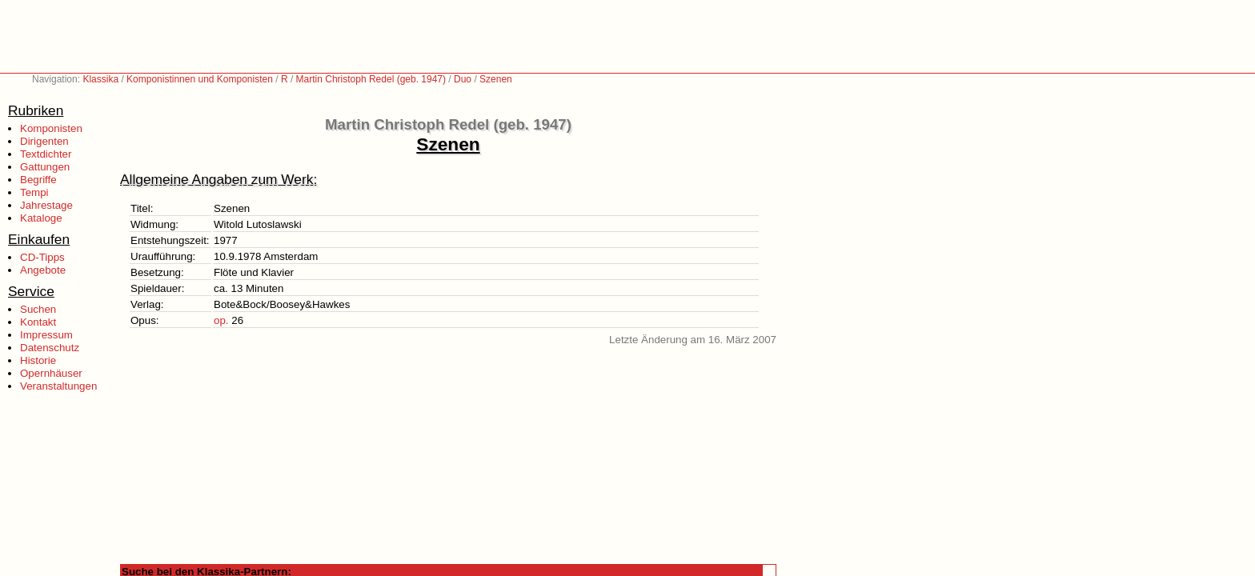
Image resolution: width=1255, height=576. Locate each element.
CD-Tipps (42, 257)
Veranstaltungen (58, 386)
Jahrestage (46, 205)
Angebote (43, 270)
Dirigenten (44, 141)
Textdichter (45, 154)
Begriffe (38, 180)
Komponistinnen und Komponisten (199, 79)
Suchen (38, 309)
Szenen (495, 79)
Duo (462, 79)
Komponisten (51, 128)
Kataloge (41, 218)
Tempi (34, 192)
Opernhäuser (51, 373)
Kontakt (38, 322)
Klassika (100, 79)
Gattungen (45, 167)
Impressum (46, 335)
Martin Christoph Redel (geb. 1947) (371, 79)
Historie (38, 360)
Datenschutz (49, 348)
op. (221, 320)
